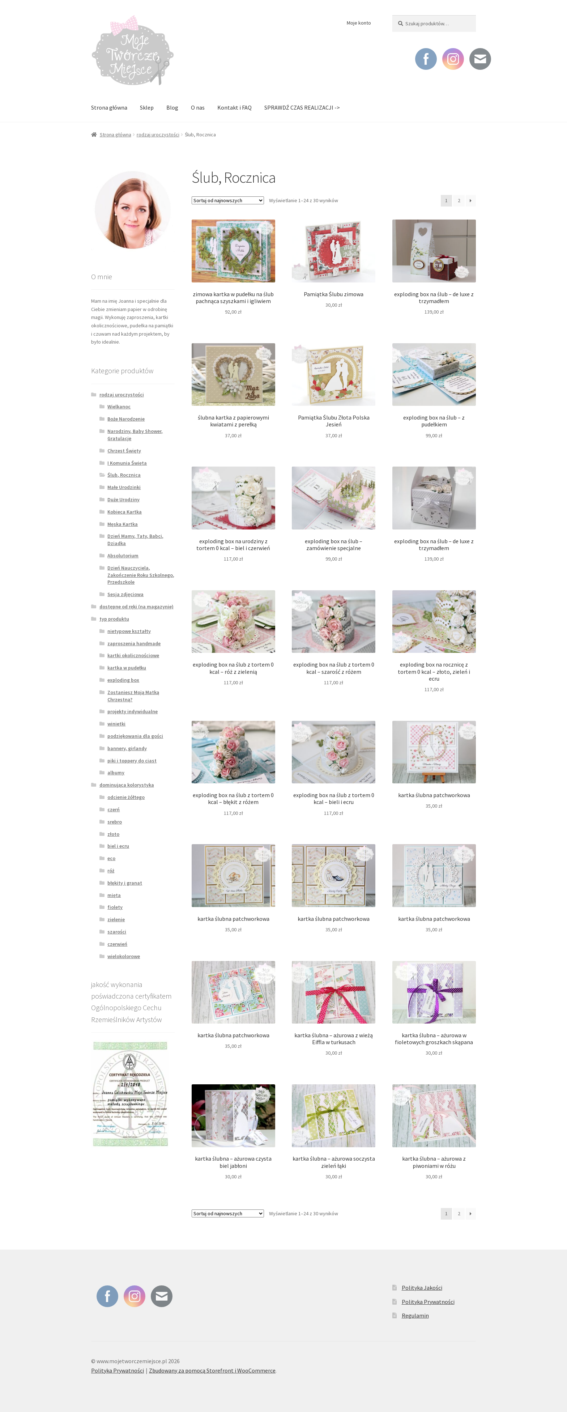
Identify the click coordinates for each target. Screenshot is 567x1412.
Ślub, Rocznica (124, 475)
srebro (114, 821)
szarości (116, 931)
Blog (172, 107)
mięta (114, 895)
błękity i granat (124, 883)
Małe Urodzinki (124, 487)
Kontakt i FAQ (234, 107)
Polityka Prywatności (428, 1301)
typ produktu (114, 619)
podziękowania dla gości (135, 736)
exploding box (123, 680)
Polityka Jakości (422, 1287)
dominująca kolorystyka (126, 785)
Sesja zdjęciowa (125, 594)
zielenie (116, 919)
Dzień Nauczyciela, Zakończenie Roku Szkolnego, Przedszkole (140, 575)
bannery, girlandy (127, 748)
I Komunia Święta (127, 463)
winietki (116, 723)
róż (110, 870)
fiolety (115, 907)
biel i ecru (118, 846)
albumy (115, 772)
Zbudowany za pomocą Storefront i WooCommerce (212, 1370)
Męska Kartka (122, 524)
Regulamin (415, 1315)
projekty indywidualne (132, 711)
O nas (198, 107)
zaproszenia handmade (134, 643)
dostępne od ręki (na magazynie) (136, 606)
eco (111, 858)
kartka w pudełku (126, 667)
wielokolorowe (123, 956)
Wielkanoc (119, 406)
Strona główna (109, 107)
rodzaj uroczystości (158, 134)
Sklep (147, 107)
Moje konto (359, 23)
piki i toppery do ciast (132, 760)
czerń (113, 809)
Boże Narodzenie (126, 419)
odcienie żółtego (126, 797)
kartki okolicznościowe (133, 655)
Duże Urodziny (123, 499)
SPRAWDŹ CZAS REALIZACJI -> (302, 107)
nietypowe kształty (129, 631)
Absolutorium (122, 555)
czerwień (117, 944)
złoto (113, 834)
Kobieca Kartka (124, 512)
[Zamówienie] (228, 200)
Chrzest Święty (124, 450)
